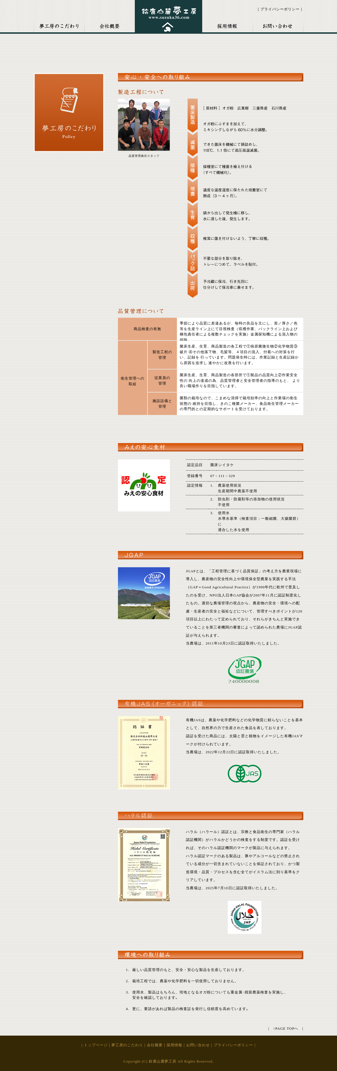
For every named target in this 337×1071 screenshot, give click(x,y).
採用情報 (227, 24)
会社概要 (109, 24)
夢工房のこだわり (127, 1045)
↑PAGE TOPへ (285, 1028)
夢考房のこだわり (59, 24)
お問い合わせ (278, 24)
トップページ (96, 1045)
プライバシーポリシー (280, 9)
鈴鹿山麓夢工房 (168, 16)
